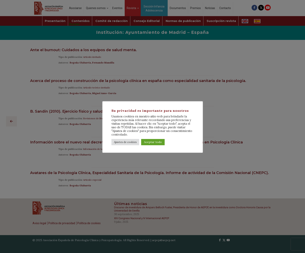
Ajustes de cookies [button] (125, 142)
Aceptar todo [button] (153, 142)
